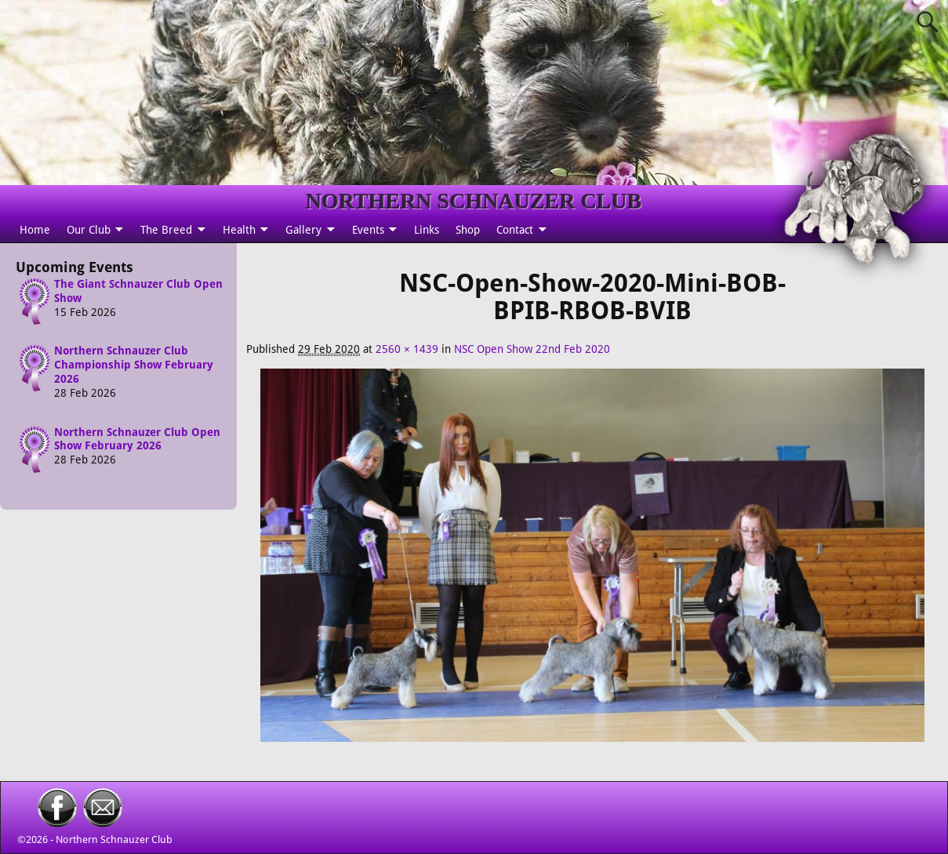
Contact (514, 229)
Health (239, 229)
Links (426, 229)
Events (368, 229)
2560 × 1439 (407, 349)
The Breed (166, 229)
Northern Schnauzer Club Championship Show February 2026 (133, 364)
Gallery (303, 229)
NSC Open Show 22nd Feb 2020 (532, 349)
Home (35, 229)
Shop (468, 229)
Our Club (89, 229)
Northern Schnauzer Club (114, 839)
